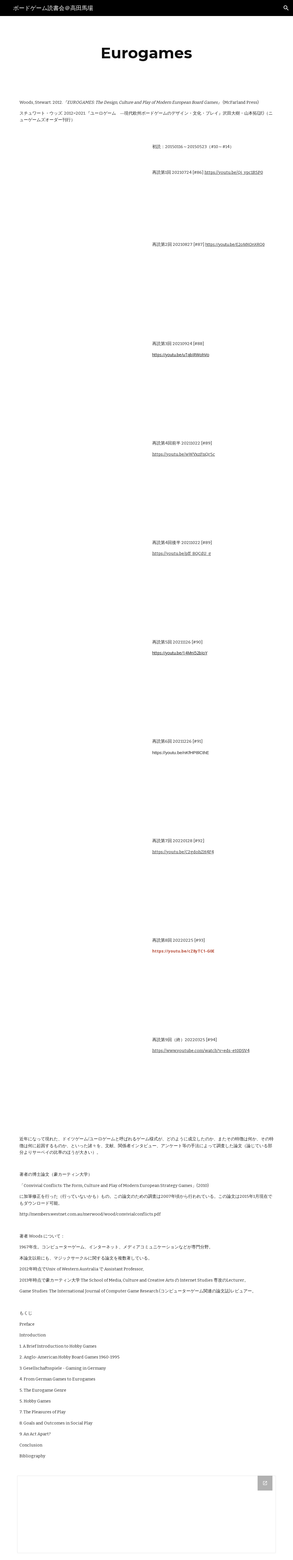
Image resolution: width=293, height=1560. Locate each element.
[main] (146, 53)
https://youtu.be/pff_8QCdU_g (181, 553)
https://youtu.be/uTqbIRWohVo (180, 354)
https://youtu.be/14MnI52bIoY (179, 653)
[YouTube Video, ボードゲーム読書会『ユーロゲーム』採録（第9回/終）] (80, 1077)
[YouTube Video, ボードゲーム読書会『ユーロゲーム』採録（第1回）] (80, 182)
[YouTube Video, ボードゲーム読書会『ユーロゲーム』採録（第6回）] (80, 779)
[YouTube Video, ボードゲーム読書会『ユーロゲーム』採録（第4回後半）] (80, 580)
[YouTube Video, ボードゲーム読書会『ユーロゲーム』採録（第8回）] (80, 978)
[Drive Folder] (146, 1514)
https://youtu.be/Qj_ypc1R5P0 (233, 172)
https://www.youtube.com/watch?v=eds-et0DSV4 (201, 1050)
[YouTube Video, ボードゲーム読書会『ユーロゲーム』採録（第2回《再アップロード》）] (80, 282)
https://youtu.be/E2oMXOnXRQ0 (235, 244)
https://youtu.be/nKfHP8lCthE (180, 752)
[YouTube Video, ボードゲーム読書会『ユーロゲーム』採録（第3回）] (80, 381)
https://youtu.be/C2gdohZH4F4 (183, 851)
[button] (286, 8)
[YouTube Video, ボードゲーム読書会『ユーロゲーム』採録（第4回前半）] (80, 480)
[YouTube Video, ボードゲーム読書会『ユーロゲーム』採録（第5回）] (80, 679)
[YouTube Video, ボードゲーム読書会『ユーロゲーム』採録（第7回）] (80, 878)
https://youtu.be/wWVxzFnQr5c (183, 454)
